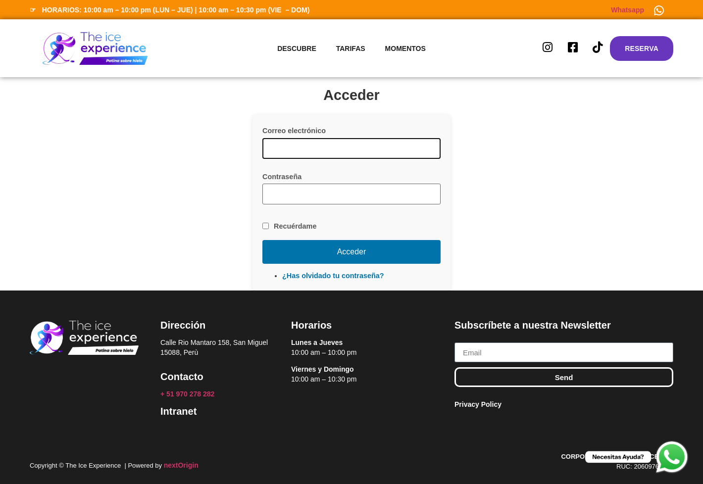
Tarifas (350, 48)
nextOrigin (181, 465)
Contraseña (281, 176)
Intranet (178, 411)
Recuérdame (295, 226)
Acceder (351, 251)
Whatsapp (627, 10)
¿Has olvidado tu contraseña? (333, 276)
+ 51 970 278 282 (188, 394)
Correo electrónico (294, 130)
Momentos (405, 48)
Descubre (296, 48)
